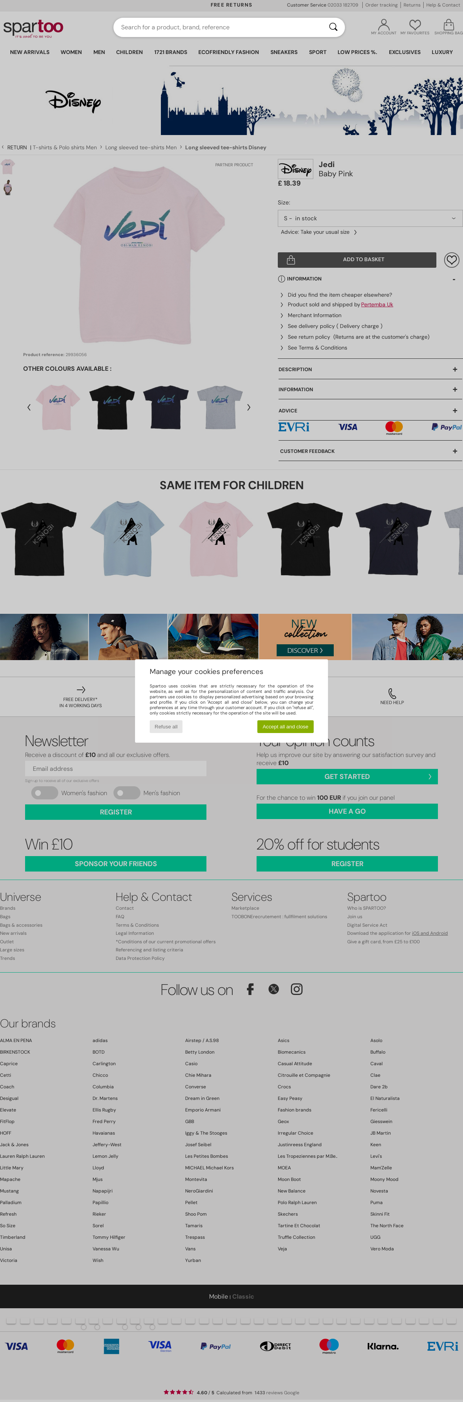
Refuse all (166, 727)
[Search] (333, 27)
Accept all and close (286, 727)
